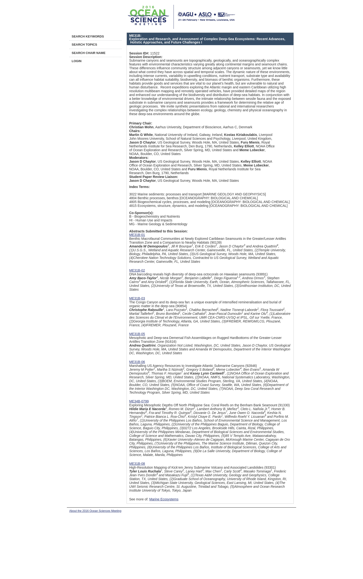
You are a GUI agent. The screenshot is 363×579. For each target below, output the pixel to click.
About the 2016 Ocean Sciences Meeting (95, 511)
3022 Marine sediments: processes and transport (165, 194)
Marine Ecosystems (163, 499)
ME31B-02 (137, 270)
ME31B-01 (137, 235)
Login (76, 61)
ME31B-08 (137, 464)
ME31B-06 (137, 362)
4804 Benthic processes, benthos (154, 198)
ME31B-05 (137, 334)
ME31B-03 (137, 298)
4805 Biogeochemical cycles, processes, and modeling (169, 202)
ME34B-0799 (139, 401)
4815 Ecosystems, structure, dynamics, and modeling (168, 206)
